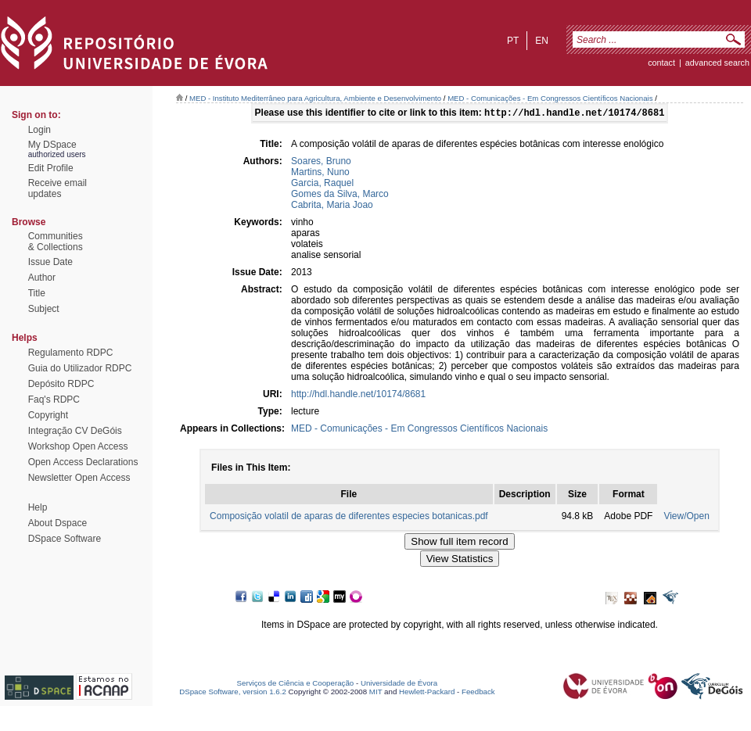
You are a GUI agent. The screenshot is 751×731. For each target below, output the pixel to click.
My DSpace (52, 144)
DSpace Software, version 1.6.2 (232, 693)
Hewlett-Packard (427, 693)
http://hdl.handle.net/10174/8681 (358, 395)
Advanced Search (717, 62)
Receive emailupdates (57, 188)
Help (38, 507)
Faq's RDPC (54, 399)
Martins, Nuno (320, 173)
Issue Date (50, 261)
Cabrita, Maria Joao (332, 206)
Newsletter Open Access (79, 477)
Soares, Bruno (321, 162)
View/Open (686, 517)
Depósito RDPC (61, 383)
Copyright (48, 415)
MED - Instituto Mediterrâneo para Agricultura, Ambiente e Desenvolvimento (315, 98)
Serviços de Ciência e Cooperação (295, 684)
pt (513, 40)
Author (42, 277)
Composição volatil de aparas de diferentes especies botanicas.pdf (349, 517)
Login (39, 129)
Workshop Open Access (78, 446)
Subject (43, 308)
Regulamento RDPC (70, 352)
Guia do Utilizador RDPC (80, 368)
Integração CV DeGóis (75, 430)
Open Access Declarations (83, 462)
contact (661, 62)
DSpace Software (64, 538)
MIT (376, 693)
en (541, 40)
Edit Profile (51, 168)
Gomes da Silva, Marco (340, 195)
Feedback (478, 693)
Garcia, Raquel (322, 184)
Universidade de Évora (399, 684)
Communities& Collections (55, 242)
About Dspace (57, 523)
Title (36, 293)
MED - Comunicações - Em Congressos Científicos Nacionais (549, 98)
